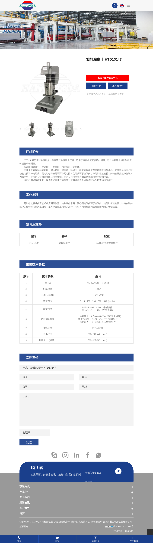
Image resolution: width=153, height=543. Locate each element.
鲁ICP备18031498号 (123, 526)
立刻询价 (96, 85)
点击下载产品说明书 (108, 78)
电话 (19, 541)
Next (80, 129)
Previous (19, 129)
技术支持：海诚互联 (124, 531)
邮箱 (57, 541)
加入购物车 (117, 85)
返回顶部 (95, 541)
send (118, 471)
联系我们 (134, 541)
